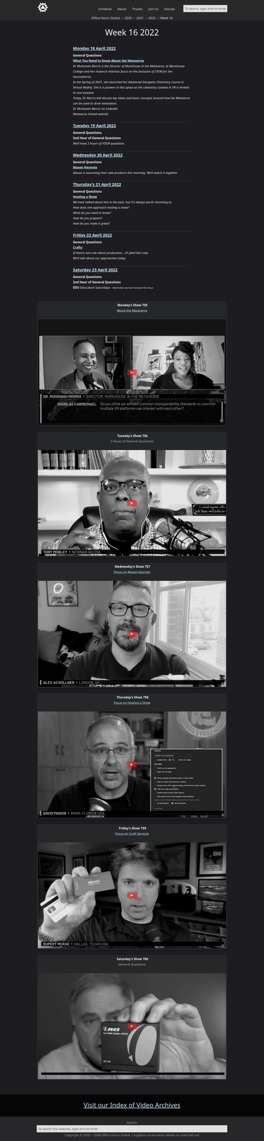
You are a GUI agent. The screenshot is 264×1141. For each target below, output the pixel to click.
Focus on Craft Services (132, 833)
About (122, 9)
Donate (169, 9)
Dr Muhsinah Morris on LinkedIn (95, 108)
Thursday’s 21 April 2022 (97, 184)
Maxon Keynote (85, 167)
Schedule (105, 9)
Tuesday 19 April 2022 (94, 125)
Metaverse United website (90, 114)
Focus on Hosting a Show (132, 703)
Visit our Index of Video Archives (132, 1105)
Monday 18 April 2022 (94, 48)
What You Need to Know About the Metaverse (108, 61)
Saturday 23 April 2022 (95, 269)
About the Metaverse (132, 310)
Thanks (137, 9)
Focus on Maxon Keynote (132, 572)
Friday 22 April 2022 (92, 235)
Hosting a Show (85, 197)
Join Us (153, 9)
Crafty (77, 247)
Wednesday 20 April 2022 (98, 155)
